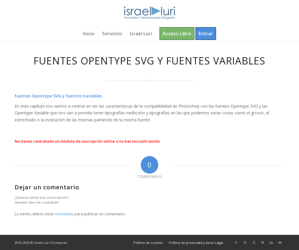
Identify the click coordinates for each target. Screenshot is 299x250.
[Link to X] (253, 242)
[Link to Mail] (280, 242)
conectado (64, 213)
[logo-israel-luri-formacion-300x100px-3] (149, 13)
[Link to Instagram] (245, 242)
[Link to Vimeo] (262, 242)
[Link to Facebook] (236, 242)
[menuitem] (88, 33)
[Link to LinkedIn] (271, 242)
